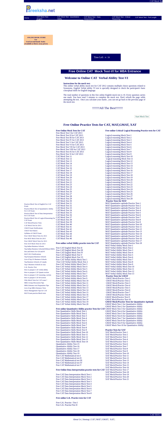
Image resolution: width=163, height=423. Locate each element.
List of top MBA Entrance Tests (35, 288)
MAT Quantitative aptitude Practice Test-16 (123, 238)
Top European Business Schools (35, 257)
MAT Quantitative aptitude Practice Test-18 (123, 243)
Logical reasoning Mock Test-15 (119, 168)
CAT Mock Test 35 (64, 213)
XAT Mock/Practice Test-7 (116, 346)
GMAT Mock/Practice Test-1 (118, 278)
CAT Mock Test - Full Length (145, 17)
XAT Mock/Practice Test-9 (116, 351)
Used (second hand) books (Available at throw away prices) (36, 43)
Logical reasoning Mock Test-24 (119, 189)
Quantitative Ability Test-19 (67, 353)
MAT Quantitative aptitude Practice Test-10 (123, 224)
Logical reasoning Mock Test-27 (119, 196)
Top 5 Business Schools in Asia (35, 264)
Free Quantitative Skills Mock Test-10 (72, 332)
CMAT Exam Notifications (33, 228)
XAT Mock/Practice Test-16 (117, 367)
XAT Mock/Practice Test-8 (116, 349)
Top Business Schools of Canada (35, 262)
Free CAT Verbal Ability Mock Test (71, 259)
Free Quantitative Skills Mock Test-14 (72, 342)
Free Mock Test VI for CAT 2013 (70, 145)
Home (27, 18)
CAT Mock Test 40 (64, 224)
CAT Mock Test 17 (64, 170)
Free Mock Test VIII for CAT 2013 (70, 149)
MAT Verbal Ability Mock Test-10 (119, 266)
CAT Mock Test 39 (64, 222)
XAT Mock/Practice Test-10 (117, 353)
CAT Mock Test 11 (64, 156)
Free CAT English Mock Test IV (69, 252)
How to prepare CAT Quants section (36, 272)
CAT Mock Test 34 (64, 210)
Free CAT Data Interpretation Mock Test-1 (73, 374)
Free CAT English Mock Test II (69, 248)
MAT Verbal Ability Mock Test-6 (119, 257)
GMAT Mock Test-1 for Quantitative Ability (124, 304)
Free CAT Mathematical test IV (69, 363)
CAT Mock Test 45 (64, 236)
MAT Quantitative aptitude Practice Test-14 (123, 234)
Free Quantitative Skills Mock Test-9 (71, 330)
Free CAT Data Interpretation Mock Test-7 (73, 391)
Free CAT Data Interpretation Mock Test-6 (73, 388)
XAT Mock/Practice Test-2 (116, 335)
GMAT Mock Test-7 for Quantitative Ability (124, 318)
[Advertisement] (37, 26)
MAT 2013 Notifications (32, 254)
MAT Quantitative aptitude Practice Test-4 (123, 210)
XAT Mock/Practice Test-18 (117, 372)
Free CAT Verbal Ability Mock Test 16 (72, 295)
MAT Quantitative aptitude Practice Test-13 (123, 231)
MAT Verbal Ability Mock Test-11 (119, 269)
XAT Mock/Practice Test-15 (117, 365)
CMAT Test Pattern (30, 231)
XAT (112, 419)
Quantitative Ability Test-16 (67, 346)
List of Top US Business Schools (35, 259)
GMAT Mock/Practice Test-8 (118, 295)
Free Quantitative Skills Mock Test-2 (71, 313)
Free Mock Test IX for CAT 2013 (70, 152)
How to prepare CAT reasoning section (37, 275)
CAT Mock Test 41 (64, 227)
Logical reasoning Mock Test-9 (118, 154)
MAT (98, 419)
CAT (93, 419)
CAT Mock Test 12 (64, 159)
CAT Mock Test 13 (64, 161)
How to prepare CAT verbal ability (36, 270)
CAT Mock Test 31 (64, 203)
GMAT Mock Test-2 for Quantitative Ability (124, 306)
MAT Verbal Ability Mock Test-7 (119, 259)
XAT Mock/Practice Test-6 (116, 344)
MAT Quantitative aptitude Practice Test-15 (123, 236)
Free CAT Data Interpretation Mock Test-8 (73, 393)
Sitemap (86, 419)
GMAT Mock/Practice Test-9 (117, 297)
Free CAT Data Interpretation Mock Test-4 (73, 384)
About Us (77, 419)
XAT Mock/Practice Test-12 (117, 358)
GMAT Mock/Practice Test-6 (118, 290)
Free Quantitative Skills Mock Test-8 (71, 327)
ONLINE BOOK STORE (36, 37)
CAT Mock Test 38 (64, 220)
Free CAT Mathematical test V (69, 365)
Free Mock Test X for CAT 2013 (69, 154)
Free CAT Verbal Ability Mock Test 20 (72, 304)
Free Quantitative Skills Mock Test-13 (72, 339)
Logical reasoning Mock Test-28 (119, 198)
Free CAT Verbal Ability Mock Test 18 (72, 299)
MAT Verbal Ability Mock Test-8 (119, 262)
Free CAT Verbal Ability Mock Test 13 (72, 288)
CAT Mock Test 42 (64, 229)
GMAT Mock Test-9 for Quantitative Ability (124, 323)
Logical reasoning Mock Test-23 (119, 187)
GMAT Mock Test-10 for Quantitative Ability (124, 325)
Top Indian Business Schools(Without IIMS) (39, 249)
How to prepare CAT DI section (35, 278)
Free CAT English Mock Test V (69, 255)
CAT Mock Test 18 (64, 173)
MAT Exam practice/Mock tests (35, 293)
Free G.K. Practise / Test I (67, 403)
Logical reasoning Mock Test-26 (119, 194)
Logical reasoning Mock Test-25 (119, 191)
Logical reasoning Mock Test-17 (119, 173)
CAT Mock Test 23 (64, 184)
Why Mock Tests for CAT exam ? (35, 280)
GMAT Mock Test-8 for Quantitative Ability (124, 320)
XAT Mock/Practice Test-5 (116, 342)
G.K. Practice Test (30, 267)
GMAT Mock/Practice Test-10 (118, 299)
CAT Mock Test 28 (64, 196)
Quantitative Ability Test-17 (67, 349)
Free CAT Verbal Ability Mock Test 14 (72, 290)
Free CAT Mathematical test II (68, 358)
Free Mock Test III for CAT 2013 (70, 138)
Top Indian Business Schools (34, 246)
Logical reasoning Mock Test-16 (119, 170)
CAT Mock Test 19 (64, 175)
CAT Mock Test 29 (64, 198)
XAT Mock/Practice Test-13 (117, 360)
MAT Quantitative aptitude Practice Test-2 (123, 206)
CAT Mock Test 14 (64, 163)
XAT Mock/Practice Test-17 (117, 370)
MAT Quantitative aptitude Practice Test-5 (123, 213)
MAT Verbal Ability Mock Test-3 (119, 250)
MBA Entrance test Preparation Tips (36, 285)
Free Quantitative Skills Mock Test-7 (71, 325)
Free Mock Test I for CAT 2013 (69, 133)
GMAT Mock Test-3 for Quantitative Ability (124, 309)
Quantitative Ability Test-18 (67, 351)
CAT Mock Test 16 (64, 168)
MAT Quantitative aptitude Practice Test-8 (123, 220)
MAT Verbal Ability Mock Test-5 (119, 255)
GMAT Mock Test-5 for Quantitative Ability (124, 313)
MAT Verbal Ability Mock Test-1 (119, 245)
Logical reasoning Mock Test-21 (119, 182)
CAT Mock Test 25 (64, 189)
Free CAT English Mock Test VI (69, 257)
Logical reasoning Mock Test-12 (119, 161)
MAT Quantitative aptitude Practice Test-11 (123, 227)
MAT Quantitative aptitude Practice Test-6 (123, 215)
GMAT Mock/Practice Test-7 (118, 292)
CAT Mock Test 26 (64, 191)
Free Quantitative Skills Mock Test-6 (71, 323)
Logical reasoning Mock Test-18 (119, 175)
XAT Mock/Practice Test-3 (116, 337)
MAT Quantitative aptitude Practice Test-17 (123, 241)
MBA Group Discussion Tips (34, 283)
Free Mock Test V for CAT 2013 (69, 142)
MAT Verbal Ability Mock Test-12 (119, 271)
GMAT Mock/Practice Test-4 (118, 285)
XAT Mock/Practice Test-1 (116, 332)
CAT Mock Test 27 (64, 194)
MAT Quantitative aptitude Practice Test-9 (123, 222)
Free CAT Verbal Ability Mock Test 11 (72, 283)
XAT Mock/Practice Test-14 (117, 363)
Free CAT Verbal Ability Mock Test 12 (72, 285)
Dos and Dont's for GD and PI (34, 251)
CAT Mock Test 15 (64, 166)
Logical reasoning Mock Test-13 (119, 163)
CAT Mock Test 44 (64, 234)
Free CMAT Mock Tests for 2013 (35, 236)
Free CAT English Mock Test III (69, 250)
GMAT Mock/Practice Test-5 (118, 288)
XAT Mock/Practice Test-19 (117, 374)
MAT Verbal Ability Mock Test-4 (119, 252)
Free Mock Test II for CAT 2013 (69, 135)
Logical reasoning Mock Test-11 (119, 159)
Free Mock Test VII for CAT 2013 (70, 147)
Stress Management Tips (32, 291)
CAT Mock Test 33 (64, 208)
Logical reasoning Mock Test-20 (119, 180)
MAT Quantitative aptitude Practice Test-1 (123, 203)
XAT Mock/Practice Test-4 (116, 339)
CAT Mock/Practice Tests (33, 223)
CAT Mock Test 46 (64, 238)
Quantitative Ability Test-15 (67, 344)
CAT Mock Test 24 (64, 187)
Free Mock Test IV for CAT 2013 (70, 140)
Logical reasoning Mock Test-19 (119, 177)
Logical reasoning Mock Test (117, 135)
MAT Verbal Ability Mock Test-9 (119, 264)
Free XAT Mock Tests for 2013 (34, 244)
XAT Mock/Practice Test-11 (117, 356)
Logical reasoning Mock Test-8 (118, 152)
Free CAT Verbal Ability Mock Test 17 (72, 297)
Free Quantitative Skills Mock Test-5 (71, 320)
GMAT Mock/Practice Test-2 (118, 281)
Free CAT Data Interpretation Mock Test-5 (73, 386)
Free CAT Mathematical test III (69, 360)
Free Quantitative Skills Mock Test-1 (71, 311)
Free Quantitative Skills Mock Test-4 (71, 318)
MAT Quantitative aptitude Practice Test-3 (123, 208)
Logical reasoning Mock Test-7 (118, 149)
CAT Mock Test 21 (64, 180)
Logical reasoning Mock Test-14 (119, 166)
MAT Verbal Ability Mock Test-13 (119, 274)
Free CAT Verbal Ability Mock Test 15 (72, 292)
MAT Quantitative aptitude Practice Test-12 (123, 229)
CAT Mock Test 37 (64, 217)
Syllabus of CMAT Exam (33, 233)
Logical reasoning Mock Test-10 (119, 156)
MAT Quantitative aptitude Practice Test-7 (123, 217)
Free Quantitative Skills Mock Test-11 (72, 335)
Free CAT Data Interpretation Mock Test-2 (73, 377)
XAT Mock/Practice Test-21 (117, 379)
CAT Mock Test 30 (64, 201)
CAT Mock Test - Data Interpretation (92, 18)
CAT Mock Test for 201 (32, 225)
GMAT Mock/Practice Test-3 (118, 283)
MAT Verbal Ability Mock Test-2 (119, 248)
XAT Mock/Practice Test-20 (117, 377)
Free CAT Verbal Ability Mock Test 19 (72, 302)
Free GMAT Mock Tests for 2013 (35, 241)
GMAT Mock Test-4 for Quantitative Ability (124, 311)
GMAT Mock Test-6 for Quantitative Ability (124, 316)
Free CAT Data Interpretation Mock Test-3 (73, 379)
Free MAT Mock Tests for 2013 (35, 238)
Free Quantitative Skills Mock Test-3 (71, 316)
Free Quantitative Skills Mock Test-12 (72, 337)
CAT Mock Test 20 (64, 177)
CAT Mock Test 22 (64, 182)
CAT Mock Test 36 (64, 215)
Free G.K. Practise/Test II (66, 405)
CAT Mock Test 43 (64, 231)
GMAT (105, 419)
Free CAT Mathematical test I (68, 356)
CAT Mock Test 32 (64, 206)
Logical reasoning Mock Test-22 (119, 184)
